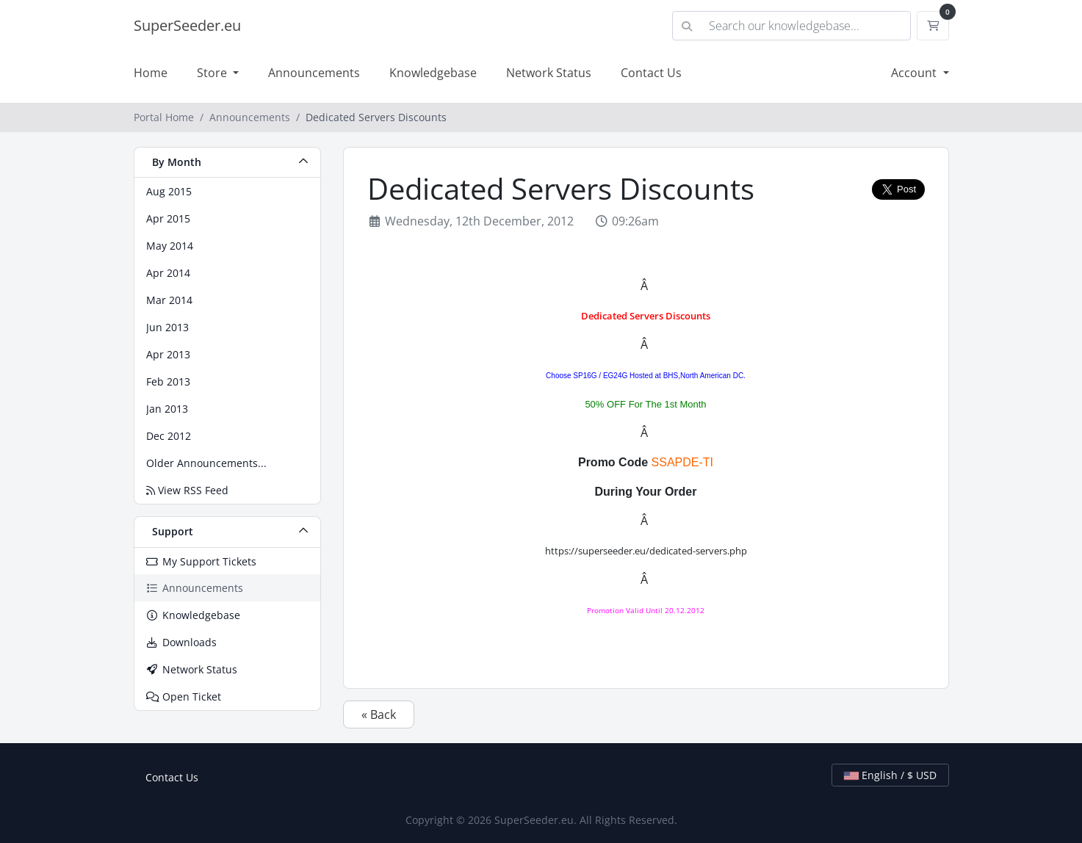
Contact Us (651, 73)
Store (213, 73)
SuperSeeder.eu (187, 25)
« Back (378, 714)
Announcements (314, 73)
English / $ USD (890, 775)
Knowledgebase (433, 73)
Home (150, 73)
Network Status (548, 73)
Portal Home (164, 117)
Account (915, 73)
